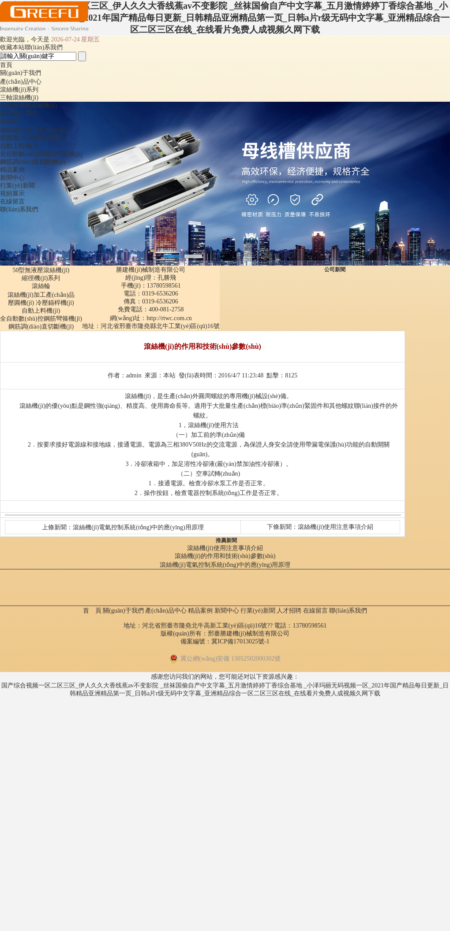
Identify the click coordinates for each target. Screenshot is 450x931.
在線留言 (12, 201)
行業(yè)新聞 (17, 185)
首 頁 (92, 610)
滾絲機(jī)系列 (19, 89)
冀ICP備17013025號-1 (240, 641)
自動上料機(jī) (19, 146)
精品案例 (12, 169)
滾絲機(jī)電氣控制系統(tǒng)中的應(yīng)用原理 (138, 527)
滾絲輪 (9, 121)
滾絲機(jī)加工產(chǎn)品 (34, 130)
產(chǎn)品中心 (20, 81)
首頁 (6, 65)
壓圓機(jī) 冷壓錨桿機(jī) (33, 138)
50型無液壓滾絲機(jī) (28, 105)
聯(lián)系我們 (19, 209)
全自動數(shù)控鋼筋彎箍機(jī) (41, 154)
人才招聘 (289, 610)
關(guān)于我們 (20, 73)
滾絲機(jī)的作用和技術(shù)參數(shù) (225, 556)
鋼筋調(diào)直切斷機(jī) (33, 162)
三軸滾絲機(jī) (19, 97)
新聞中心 (12, 177)
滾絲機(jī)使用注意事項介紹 (335, 527)
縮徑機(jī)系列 (19, 113)
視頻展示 (12, 193)
